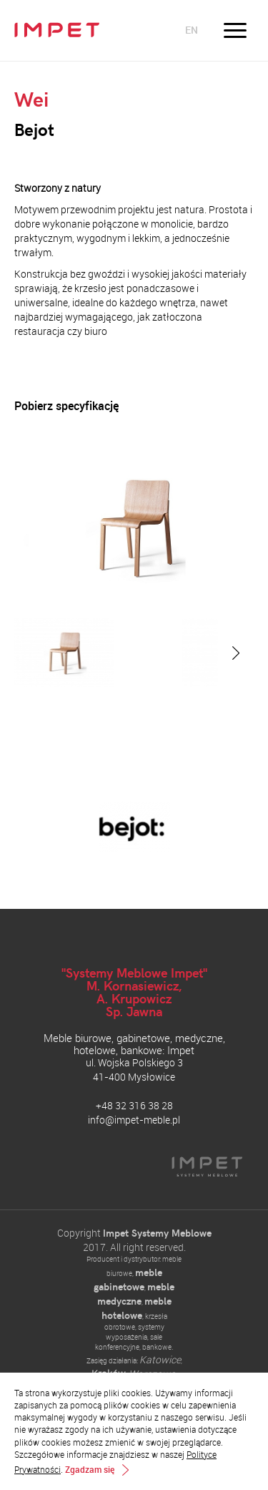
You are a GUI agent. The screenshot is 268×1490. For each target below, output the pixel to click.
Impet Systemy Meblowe (157, 1233)
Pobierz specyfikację (66, 406)
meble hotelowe (136, 1308)
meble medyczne (136, 1294)
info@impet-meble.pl (134, 1119)
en (191, 29)
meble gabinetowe (128, 1279)
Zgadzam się (89, 1469)
